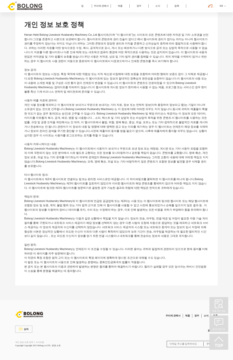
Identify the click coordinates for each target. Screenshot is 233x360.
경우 (139, 6)
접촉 (176, 6)
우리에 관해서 (101, 6)
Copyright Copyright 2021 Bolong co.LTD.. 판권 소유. (38, 345)
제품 (120, 6)
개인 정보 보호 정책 (24, 342)
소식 (157, 6)
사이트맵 (40, 342)
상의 (24, 329)
